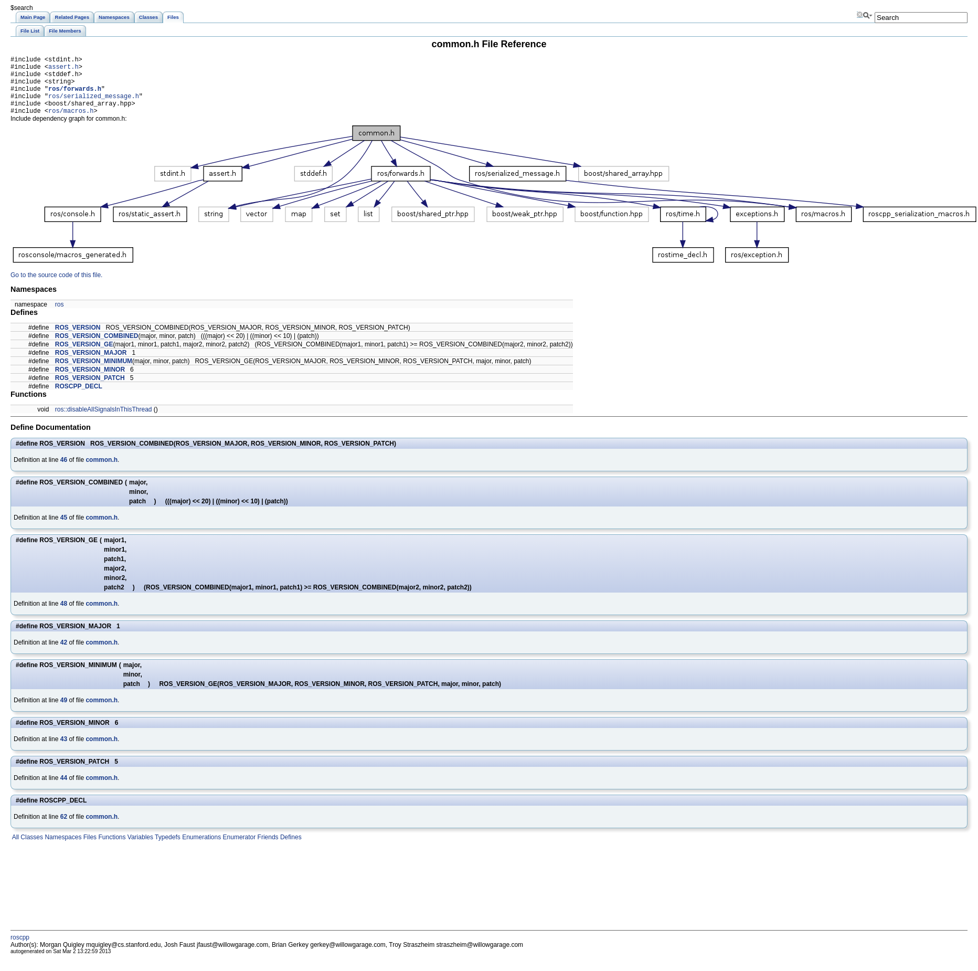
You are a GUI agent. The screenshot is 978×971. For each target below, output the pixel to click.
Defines (290, 849)
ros (59, 317)
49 (63, 712)
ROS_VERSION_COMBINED (97, 348)
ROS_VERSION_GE (84, 357)
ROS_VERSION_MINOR (90, 382)
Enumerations (200, 849)
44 (63, 790)
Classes (31, 849)
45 (63, 530)
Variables (139, 849)
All (14, 849)
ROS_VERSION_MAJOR (91, 365)
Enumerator (238, 849)
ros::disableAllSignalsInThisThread (103, 422)
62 (63, 829)
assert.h (63, 69)
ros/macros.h (70, 123)
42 (63, 655)
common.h (102, 472)
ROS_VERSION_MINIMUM (93, 373)
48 (63, 616)
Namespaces (62, 849)
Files (89, 849)
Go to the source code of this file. (56, 287)
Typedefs (166, 849)
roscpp (19, 950)
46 (63, 472)
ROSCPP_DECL (78, 399)
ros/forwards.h (74, 96)
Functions (111, 849)
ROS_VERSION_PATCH (90, 390)
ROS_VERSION (78, 340)
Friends (267, 849)
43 (63, 751)
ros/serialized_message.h (93, 105)
